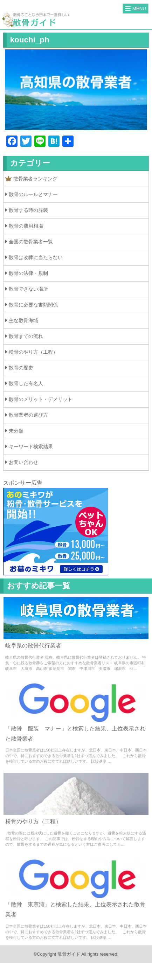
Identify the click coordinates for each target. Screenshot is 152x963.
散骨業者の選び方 (28, 415)
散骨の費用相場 (26, 226)
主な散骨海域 (23, 320)
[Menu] (135, 9)
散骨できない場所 (28, 289)
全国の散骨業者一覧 (31, 241)
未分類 (16, 431)
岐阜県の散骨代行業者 (33, 646)
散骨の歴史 (21, 367)
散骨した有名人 (26, 383)
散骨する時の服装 (28, 210)
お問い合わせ (23, 462)
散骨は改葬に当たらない (36, 257)
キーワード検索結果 (31, 446)
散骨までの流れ (26, 336)
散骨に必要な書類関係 (33, 304)
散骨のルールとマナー (33, 194)
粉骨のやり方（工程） (33, 352)
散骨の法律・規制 (28, 273)
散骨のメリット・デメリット (40, 399)
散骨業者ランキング (31, 178)
